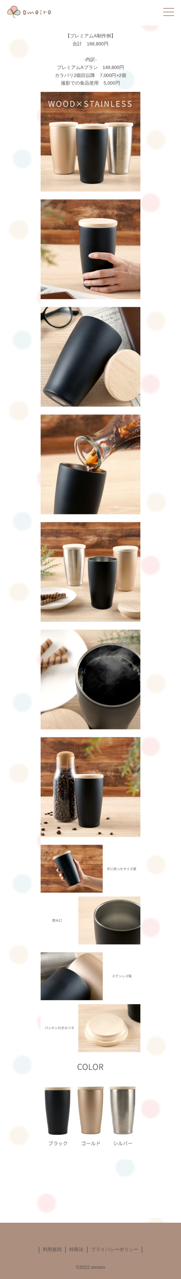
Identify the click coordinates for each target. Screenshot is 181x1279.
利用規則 (52, 1249)
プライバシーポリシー (114, 1249)
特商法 (76, 1249)
